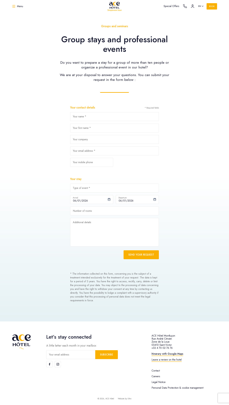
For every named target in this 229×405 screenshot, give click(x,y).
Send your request (141, 254)
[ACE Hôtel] (114, 6)
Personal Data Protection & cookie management (177, 388)
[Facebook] (49, 364)
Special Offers (171, 6)
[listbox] (201, 6)
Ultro (129, 398)
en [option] (199, 6)
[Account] (192, 6)
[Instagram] (58, 364)
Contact (156, 370)
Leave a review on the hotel (167, 359)
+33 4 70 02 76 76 (162, 347)
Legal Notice (159, 382)
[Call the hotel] (185, 6)
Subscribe (106, 354)
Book (212, 6)
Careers (156, 376)
